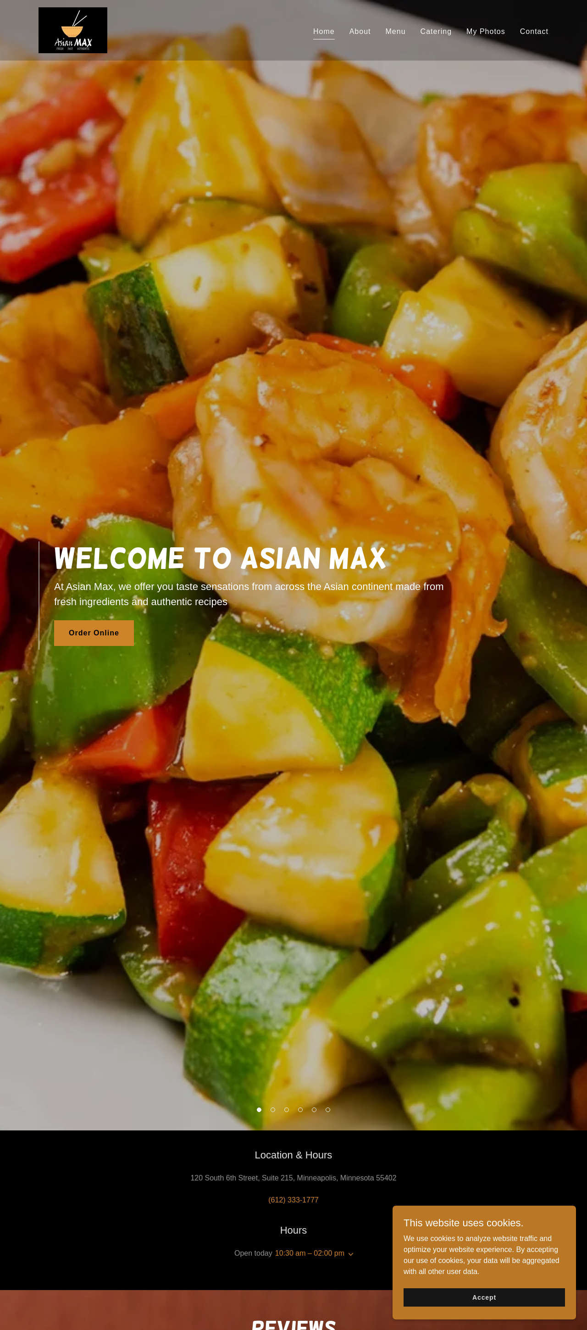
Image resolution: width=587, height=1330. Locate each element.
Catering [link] (436, 31)
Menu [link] (396, 31)
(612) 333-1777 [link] (293, 1200)
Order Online (94, 633)
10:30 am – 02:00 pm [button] (309, 1253)
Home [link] (324, 31)
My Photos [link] (485, 31)
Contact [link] (534, 31)
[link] (73, 29)
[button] (349, 1254)
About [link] (360, 31)
